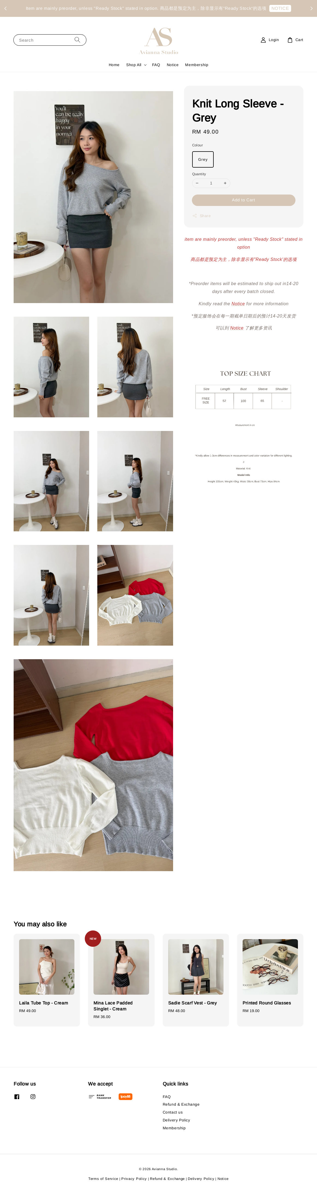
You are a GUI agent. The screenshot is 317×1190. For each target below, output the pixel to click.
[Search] (77, 40)
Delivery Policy (176, 1120)
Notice (173, 65)
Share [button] (201, 215)
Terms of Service (103, 1179)
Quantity (199, 174)
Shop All (133, 65)
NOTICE (160, 12)
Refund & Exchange (181, 1104)
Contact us (173, 1112)
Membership (196, 65)
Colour (197, 145)
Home (114, 65)
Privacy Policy (134, 1179)
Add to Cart (243, 200)
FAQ (156, 65)
